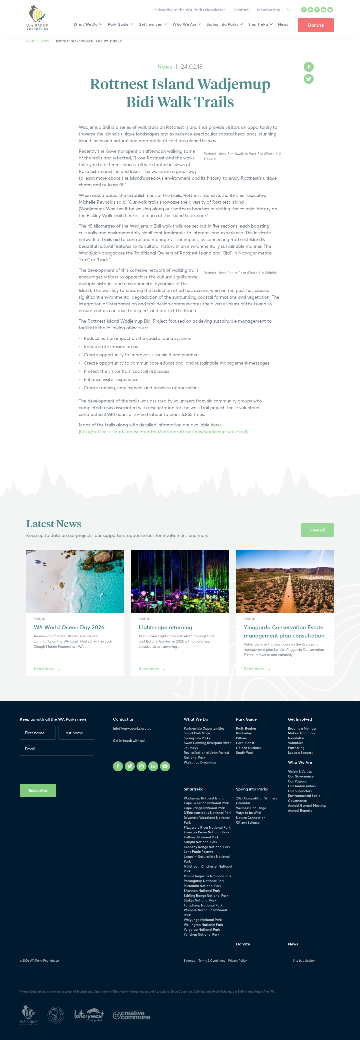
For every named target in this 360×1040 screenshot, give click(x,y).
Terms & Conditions (211, 960)
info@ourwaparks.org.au (132, 728)
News (45, 41)
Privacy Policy (237, 960)
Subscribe (38, 790)
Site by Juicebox (304, 960)
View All (317, 529)
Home (30, 41)
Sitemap (189, 960)
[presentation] (58, 768)
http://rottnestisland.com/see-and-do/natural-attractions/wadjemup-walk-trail (163, 431)
